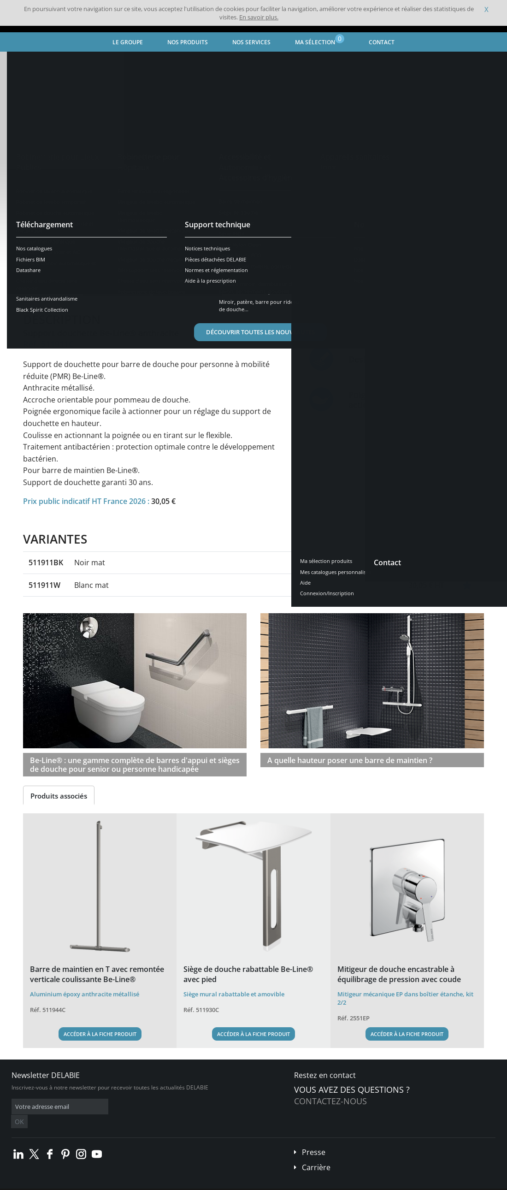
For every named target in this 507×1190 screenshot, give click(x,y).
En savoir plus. (258, 17)
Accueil (21, 62)
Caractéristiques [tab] (116, 286)
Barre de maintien (256, 62)
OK (157, 1106)
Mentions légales (142, 1183)
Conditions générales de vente (77, 1183)
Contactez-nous (330, 1101)
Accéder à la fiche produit (100, 1033)
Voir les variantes (65, 258)
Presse (313, 1138)
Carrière (316, 1154)
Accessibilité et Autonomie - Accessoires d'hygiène (153, 62)
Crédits (179, 1183)
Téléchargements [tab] (187, 286)
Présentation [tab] (52, 286)
